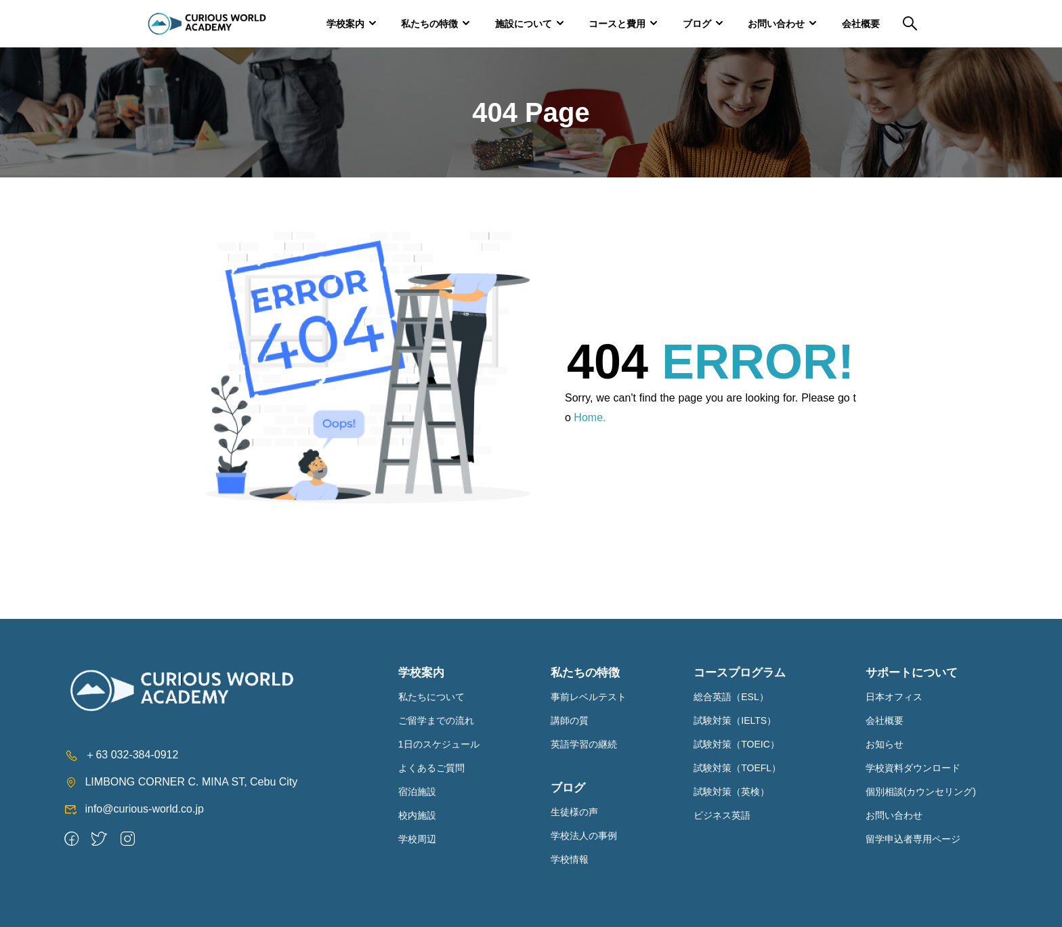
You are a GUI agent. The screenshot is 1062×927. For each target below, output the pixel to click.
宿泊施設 (417, 791)
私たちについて (431, 696)
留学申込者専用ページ (913, 839)
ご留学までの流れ (436, 720)
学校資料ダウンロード (913, 767)
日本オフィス (894, 696)
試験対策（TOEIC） (737, 744)
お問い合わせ (776, 23)
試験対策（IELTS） (735, 720)
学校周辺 (417, 839)
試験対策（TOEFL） (737, 767)
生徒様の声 (574, 811)
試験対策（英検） (731, 791)
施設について (523, 23)
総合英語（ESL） (731, 696)
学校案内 (345, 23)
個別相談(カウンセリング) (921, 791)
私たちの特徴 (429, 23)
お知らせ (885, 744)
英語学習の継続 (584, 744)
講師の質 (570, 720)
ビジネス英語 (722, 815)
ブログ (697, 23)
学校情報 (570, 859)
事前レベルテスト (588, 696)
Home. (590, 417)
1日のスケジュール (439, 744)
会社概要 (861, 23)
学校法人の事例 (584, 835)
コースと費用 (617, 23)
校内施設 (417, 815)
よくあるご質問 (431, 767)
